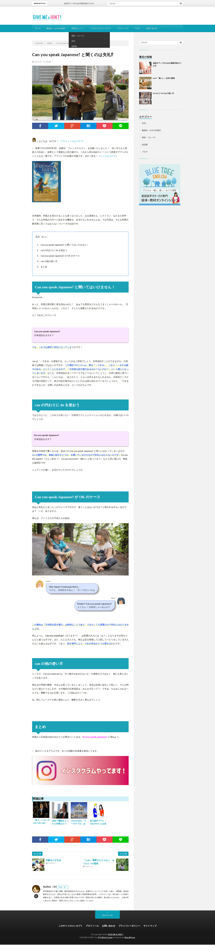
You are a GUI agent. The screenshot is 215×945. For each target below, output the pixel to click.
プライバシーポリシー (129, 926)
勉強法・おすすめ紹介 (56, 28)
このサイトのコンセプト (100, 28)
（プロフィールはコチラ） (72, 141)
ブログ (137, 28)
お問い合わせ (151, 28)
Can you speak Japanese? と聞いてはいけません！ (62, 245)
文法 (144, 123)
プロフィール (122, 28)
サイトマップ (150, 926)
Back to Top (107, 915)
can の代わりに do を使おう (51, 250)
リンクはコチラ (107, 156)
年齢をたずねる (53, 860)
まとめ (41, 267)
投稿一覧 (62, 887)
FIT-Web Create (105, 938)
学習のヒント (77, 28)
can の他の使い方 (46, 261)
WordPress (130, 938)
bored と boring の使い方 (163, 93)
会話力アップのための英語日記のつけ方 (81, 3)
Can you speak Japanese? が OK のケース (58, 256)
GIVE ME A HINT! (115, 935)
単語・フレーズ (148, 137)
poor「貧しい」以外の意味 (164, 78)
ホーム (38, 28)
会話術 (48, 61)
